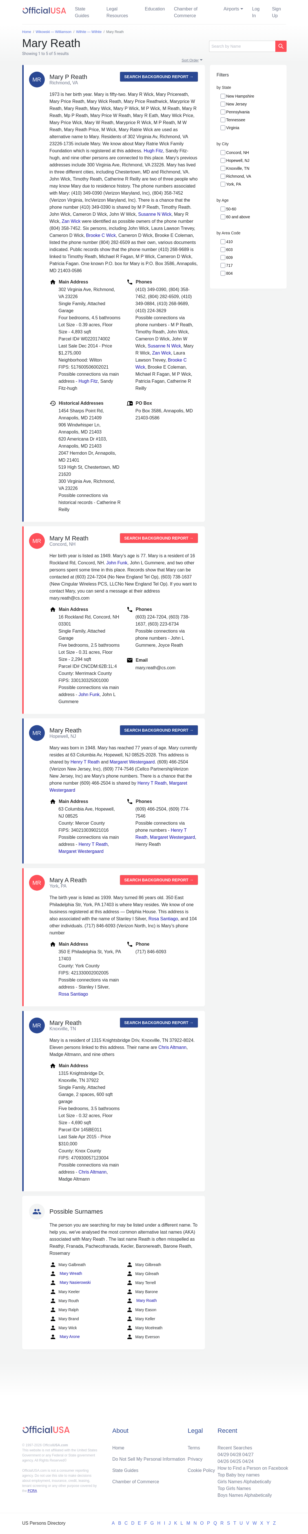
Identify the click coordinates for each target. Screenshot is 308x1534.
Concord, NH (237, 152)
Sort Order (190, 60)
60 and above (238, 216)
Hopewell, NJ (237, 160)
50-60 (231, 209)
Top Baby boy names (239, 1475)
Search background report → (159, 76)
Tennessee (235, 119)
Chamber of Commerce (186, 12)
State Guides (82, 12)
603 (229, 249)
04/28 (235, 1454)
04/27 (248, 1454)
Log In (256, 12)
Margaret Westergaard (132, 762)
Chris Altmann (172, 1047)
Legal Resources (117, 12)
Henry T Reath (84, 762)
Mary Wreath (66, 1273)
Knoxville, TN (237, 168)
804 (229, 273)
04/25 (235, 1461)
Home (118, 1447)
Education (155, 8)
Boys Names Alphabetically (245, 1495)
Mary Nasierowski (70, 1282)
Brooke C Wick (101, 235)
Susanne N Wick (154, 214)
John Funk (116, 562)
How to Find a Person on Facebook (253, 1468)
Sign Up (276, 12)
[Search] (242, 46)
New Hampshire (240, 96)
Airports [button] (231, 8)
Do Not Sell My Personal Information (148, 1459)
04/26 (223, 1461)
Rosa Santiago (163, 918)
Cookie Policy (201, 1470)
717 (229, 265)
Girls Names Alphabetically (244, 1481)
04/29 (223, 1454)
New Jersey (236, 104)
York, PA (233, 184)
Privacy (195, 1459)
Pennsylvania (238, 112)
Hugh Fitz (153, 150)
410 (229, 241)
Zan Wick (71, 221)
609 (229, 257)
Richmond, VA (238, 176)
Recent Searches (235, 1447)
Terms (194, 1447)
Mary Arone (65, 1336)
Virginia (232, 127)
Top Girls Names (234, 1488)
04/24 (248, 1461)
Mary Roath (141, 1300)
